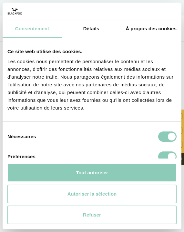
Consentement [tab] (32, 28)
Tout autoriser (92, 172)
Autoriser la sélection (92, 194)
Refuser (92, 215)
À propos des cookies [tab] (151, 28)
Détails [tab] (91, 28)
